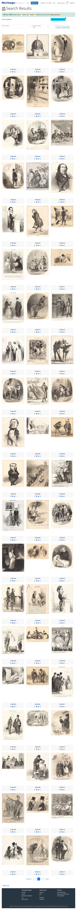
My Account (61, 3)
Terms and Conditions (27, 895)
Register (72, 3)
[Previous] (28, 879)
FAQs (40, 894)
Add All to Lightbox (62, 27)
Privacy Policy (25, 899)
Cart (54, 3)
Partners (49, 3)
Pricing (23, 894)
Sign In (67, 3)
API (22, 897)
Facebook (41, 897)
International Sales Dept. (63, 894)
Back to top (6, 885)
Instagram (41, 899)
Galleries (43, 3)
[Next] (47, 879)
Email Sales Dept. (61, 892)
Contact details (60, 895)
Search (34, 3)
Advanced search (59, 19)
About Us (41, 892)
